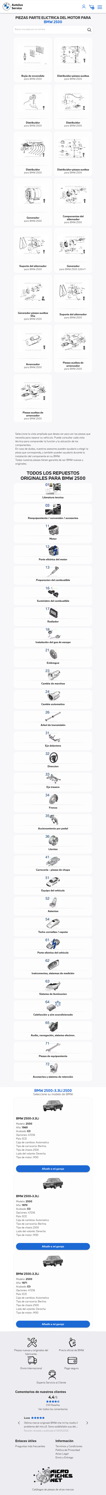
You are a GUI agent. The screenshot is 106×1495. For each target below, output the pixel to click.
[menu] (99, 6)
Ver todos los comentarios (53, 1409)
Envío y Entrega (64, 1457)
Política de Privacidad (67, 1449)
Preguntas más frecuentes (30, 1446)
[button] (53, 1105)
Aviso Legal (62, 1453)
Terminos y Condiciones (68, 1446)
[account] (84, 6)
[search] (89, 29)
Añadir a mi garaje (53, 1168)
